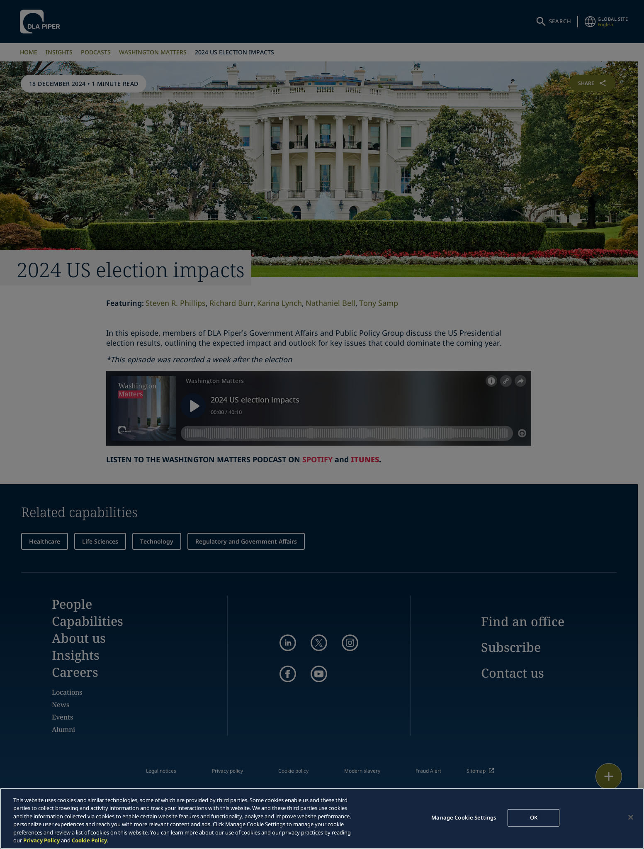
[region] (322, 818)
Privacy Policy (41, 840)
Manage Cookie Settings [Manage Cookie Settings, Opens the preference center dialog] (463, 817)
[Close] (631, 817)
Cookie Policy (89, 840)
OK (533, 817)
